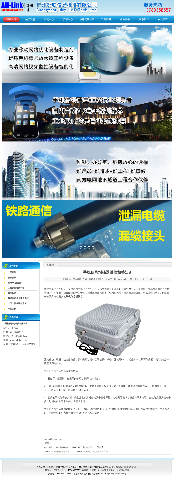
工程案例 (106, 19)
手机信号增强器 (114, 467)
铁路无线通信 (87, 19)
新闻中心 (49, 19)
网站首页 (11, 19)
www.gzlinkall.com (18, 340)
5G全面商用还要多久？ (63, 451)
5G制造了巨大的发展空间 (96, 451)
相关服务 (125, 19)
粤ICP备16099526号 (116, 473)
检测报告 (12, 293)
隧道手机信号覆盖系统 (18, 298)
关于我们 (30, 19)
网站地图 (102, 470)
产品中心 (68, 19)
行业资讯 (12, 277)
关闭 (100, 447)
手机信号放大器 (129, 467)
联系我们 (144, 19)
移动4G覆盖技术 (15, 283)
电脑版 (85, 470)
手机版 (93, 470)
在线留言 (163, 19)
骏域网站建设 (123, 470)
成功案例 (12, 308)
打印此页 (88, 447)
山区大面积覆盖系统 (17, 303)
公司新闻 (12, 272)
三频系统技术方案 (16, 288)
